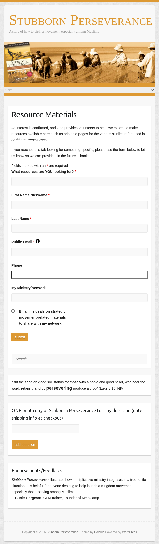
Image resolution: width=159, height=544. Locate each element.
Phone (16, 265)
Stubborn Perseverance (80, 20)
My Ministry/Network (28, 288)
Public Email (25, 242)
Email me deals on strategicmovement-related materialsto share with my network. (42, 317)
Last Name (21, 219)
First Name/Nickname (30, 195)
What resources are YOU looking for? (43, 172)
